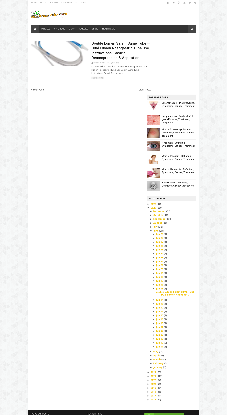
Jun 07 (159, 269)
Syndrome (60, 29)
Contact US (67, 2)
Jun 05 (159, 277)
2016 (153, 342)
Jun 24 (159, 196)
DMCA (162, 393)
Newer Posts (38, 90)
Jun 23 (159, 199)
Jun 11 (159, 254)
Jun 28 (159, 180)
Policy (43, 2)
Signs (72, 29)
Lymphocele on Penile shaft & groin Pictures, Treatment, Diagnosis (177, 61)
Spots (96, 29)
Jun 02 (159, 285)
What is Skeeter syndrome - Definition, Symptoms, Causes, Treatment (177, 75)
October (158, 157)
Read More (81, 79)
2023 (153, 318)
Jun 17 (159, 223)
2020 (153, 326)
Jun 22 (159, 203)
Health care (109, 29)
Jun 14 (159, 242)
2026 (153, 146)
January (157, 309)
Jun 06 (159, 273)
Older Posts (133, 90)
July (155, 169)
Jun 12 (159, 250)
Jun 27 (159, 184)
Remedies (83, 29)
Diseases (46, 29)
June (156, 173)
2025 (153, 150)
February (158, 305)
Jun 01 (159, 289)
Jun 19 (159, 215)
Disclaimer (81, 2)
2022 (153, 322)
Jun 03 (159, 281)
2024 (153, 314)
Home (34, 2)
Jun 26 (159, 188)
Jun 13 (159, 246)
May (155, 294)
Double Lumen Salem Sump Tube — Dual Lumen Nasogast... (174, 236)
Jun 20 (159, 211)
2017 (153, 338)
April (156, 298)
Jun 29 (159, 176)
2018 (153, 334)
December (159, 153)
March (157, 301)
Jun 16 (159, 227)
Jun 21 (159, 207)
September (159, 161)
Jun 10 (159, 257)
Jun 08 (159, 265)
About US (54, 2)
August (157, 165)
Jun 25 (159, 192)
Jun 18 (159, 219)
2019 (153, 330)
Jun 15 (159, 231)
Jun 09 (159, 261)
